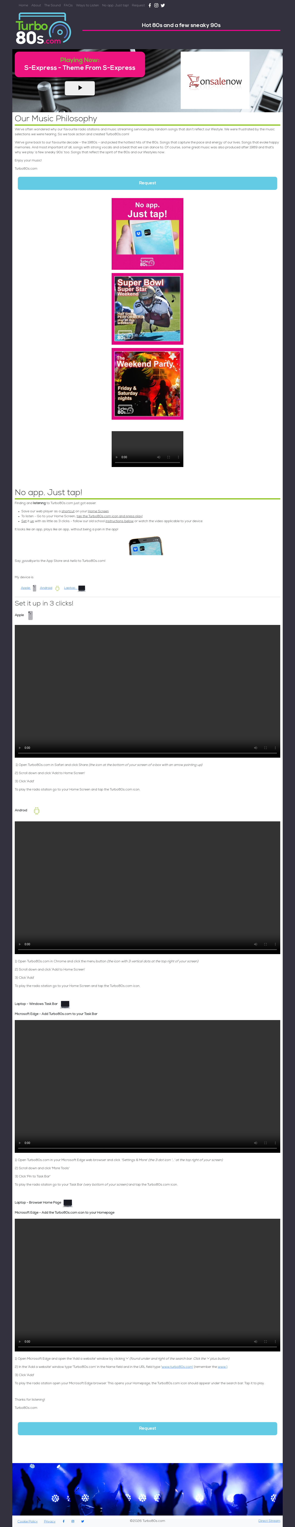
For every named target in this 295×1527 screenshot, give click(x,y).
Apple (29, 588)
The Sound (52, 5)
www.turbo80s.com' (177, 1367)
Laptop (75, 588)
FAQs (68, 5)
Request (138, 5)
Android (51, 588)
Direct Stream (269, 1521)
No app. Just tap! (115, 5)
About (36, 5)
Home (23, 5)
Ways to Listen (87, 5)
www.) (222, 1367)
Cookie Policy (27, 1522)
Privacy (50, 1522)
